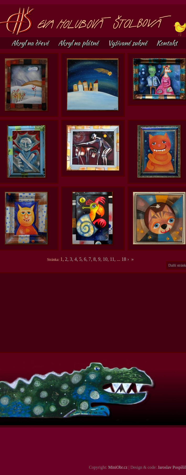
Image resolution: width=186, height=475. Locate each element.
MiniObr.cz (117, 467)
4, (77, 259)
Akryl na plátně (79, 43)
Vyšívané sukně (128, 43)
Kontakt (166, 43)
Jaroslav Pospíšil (172, 467)
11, (113, 259)
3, (72, 259)
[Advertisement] (93, 312)
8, (95, 259)
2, (67, 259)
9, (100, 259)
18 (123, 259)
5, (81, 259)
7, (91, 259)
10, (106, 259)
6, (86, 259)
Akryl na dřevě (30, 43)
